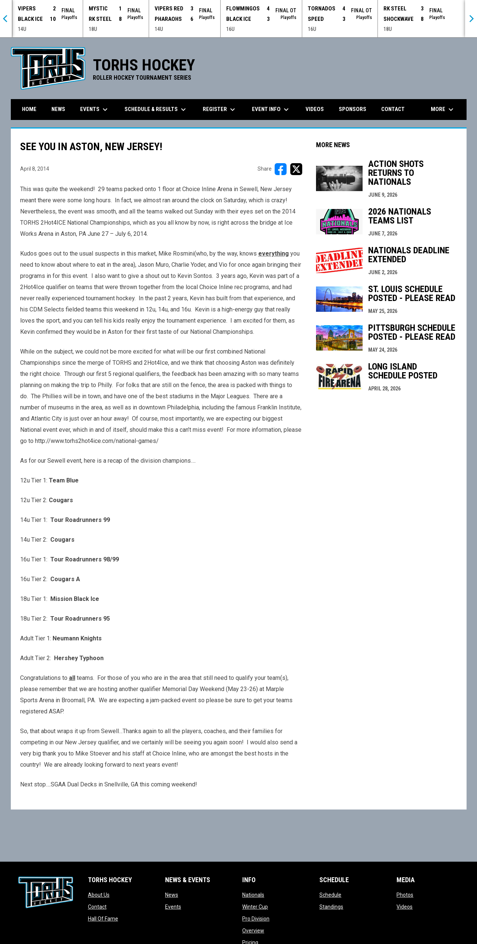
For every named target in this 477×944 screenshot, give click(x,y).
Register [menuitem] (220, 109)
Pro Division (255, 919)
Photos (405, 895)
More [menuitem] (443, 109)
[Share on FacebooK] (281, 169)
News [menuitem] (58, 109)
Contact (97, 907)
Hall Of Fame (103, 919)
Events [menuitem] (95, 109)
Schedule (330, 895)
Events (173, 907)
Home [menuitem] (29, 109)
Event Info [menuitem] (271, 109)
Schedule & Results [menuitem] (156, 109)
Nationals (253, 895)
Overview (253, 931)
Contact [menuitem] (393, 109)
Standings (331, 907)
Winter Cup (255, 907)
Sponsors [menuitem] (352, 109)
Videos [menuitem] (315, 109)
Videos (405, 907)
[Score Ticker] (238, 18)
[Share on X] (296, 169)
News (171, 895)
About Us (99, 895)
